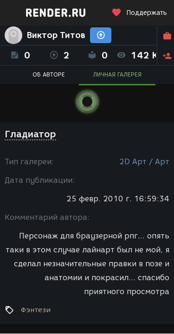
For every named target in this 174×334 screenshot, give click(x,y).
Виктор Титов (56, 35)
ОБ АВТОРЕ (48, 74)
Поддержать (139, 12)
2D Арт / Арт (144, 161)
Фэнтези (36, 310)
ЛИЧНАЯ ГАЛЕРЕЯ (117, 74)
